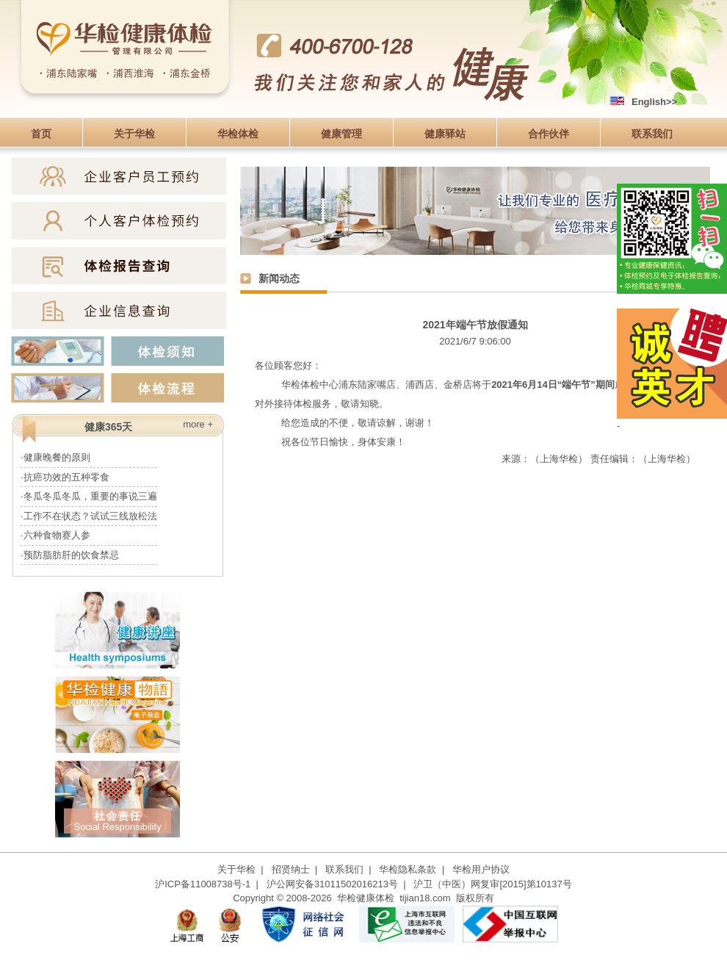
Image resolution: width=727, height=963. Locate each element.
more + (198, 424)
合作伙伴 (548, 134)
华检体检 (237, 134)
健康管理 (341, 134)
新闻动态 (279, 278)
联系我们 (652, 134)
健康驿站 (445, 134)
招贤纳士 (291, 869)
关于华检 (134, 134)
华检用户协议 (481, 869)
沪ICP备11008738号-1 (202, 884)
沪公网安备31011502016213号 (332, 884)
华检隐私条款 (407, 869)
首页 (41, 134)
